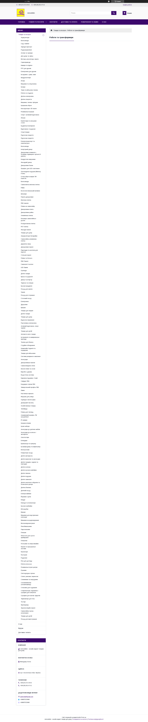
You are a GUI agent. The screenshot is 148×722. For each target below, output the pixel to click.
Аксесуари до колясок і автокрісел (28, 433)
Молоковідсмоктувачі (28, 523)
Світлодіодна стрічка (28, 573)
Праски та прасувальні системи (28, 547)
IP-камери (24, 420)
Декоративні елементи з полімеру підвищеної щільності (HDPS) (31, 154)
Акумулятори (25, 37)
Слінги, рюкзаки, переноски (29, 576)
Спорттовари (25, 132)
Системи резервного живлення (30, 356)
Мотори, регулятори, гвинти (29, 59)
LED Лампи (24, 267)
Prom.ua (83, 717)
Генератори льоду (27, 453)
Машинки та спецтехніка (28, 84)
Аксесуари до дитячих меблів (30, 429)
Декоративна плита (27, 209)
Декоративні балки (27, 165)
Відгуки (20, 628)
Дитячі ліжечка (25, 473)
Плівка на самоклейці (28, 206)
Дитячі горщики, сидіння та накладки (29, 463)
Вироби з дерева (26, 372)
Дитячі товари (25, 273)
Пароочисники (25, 529)
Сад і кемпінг (25, 43)
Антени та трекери (27, 53)
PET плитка (24, 226)
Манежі (23, 512)
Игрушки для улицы (27, 396)
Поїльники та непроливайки (29, 543)
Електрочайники (26, 493)
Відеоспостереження (27, 320)
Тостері (23, 602)
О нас (104, 22)
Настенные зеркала (27, 393)
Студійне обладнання (28, 345)
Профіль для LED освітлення (30, 168)
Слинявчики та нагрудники (29, 579)
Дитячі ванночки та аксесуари (30, 459)
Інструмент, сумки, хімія (28, 74)
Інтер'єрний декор (26, 149)
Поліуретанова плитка (28, 223)
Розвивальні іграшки (27, 111)
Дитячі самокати (26, 479)
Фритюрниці (25, 605)
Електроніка (25, 301)
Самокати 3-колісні (27, 264)
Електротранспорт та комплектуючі (28, 142)
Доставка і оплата (24, 632)
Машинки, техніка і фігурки (29, 102)
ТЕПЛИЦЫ (24, 409)
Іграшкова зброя (26, 105)
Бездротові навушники (28, 159)
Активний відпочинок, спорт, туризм (30, 327)
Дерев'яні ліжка (26, 244)
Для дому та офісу (27, 56)
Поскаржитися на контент (79, 719)
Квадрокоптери (26, 77)
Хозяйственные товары (28, 406)
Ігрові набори (25, 426)
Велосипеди (25, 40)
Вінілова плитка (26, 200)
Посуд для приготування (29, 619)
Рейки (22, 188)
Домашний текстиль (27, 403)
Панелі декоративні (27, 197)
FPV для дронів (26, 68)
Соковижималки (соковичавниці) (26, 583)
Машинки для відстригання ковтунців (29, 516)
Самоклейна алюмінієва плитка (28, 240)
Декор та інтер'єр (26, 280)
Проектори (24, 552)
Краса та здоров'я (27, 276)
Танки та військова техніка (29, 90)
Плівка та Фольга (26, 258)
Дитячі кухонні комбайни (29, 470)
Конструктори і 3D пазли (29, 108)
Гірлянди (24, 270)
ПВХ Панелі (24, 261)
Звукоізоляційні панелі (28, 608)
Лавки (23, 390)
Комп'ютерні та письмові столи (28, 122)
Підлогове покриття (27, 135)
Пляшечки (24, 540)
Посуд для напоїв (26, 289)
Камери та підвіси (26, 65)
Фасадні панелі (26, 229)
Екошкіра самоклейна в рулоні (28, 219)
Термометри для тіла (27, 599)
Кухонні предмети (26, 286)
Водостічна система (27, 375)
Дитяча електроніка (27, 96)
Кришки (23, 307)
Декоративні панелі (27, 247)
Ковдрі (23, 500)
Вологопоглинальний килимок (30, 191)
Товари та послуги (36, 22)
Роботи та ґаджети (27, 93)
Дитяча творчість (26, 99)
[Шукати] (113, 13)
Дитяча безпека (26, 487)
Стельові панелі (26, 255)
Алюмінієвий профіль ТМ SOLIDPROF (29, 416)
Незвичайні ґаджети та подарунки (28, 349)
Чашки (23, 292)
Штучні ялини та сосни (28, 369)
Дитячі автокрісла (26, 456)
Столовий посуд (26, 298)
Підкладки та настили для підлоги (29, 251)
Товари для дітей (26, 331)
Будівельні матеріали (28, 126)
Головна (21, 22)
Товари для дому (26, 233)
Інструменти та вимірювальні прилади (30, 338)
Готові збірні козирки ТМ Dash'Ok (28, 177)
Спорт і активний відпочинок (30, 115)
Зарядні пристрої (26, 47)
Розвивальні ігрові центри (29, 567)
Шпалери (24, 194)
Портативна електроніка (28, 323)
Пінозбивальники (26, 526)
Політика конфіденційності (95, 719)
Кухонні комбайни (26, 506)
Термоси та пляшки (27, 283)
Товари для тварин (27, 310)
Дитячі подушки (26, 476)
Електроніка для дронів (28, 71)
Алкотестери (25, 437)
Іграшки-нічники (26, 423)
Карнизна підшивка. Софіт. (29, 378)
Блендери (24, 440)
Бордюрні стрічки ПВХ (28, 384)
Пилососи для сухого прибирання (28, 536)
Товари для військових (28, 353)
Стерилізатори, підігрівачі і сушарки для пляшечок (29, 591)
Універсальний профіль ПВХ (30, 387)
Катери (23, 87)
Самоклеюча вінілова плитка (30, 184)
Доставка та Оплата (69, 22)
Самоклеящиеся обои (28, 365)
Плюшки (23, 532)
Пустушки (24, 555)
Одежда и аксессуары (28, 399)
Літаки (23, 81)
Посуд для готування (28, 295)
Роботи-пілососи (26, 564)
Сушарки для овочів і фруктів (30, 595)
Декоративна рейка (27, 212)
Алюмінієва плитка (27, 215)
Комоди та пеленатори (28, 503)
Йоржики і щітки (26, 496)
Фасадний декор (26, 162)
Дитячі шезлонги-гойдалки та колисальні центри (30, 483)
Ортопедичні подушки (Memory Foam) (31, 172)
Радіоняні (24, 558)
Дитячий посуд (25, 490)
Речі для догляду (26, 561)
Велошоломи (25, 449)
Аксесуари (24, 359)
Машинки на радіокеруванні (30, 520)
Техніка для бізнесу (27, 342)
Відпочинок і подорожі (28, 129)
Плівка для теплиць (27, 412)
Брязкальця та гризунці (28, 443)
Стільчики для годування (29, 587)
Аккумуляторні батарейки (29, 236)
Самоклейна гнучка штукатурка (27, 612)
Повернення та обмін (89, 22)
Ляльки (23, 118)
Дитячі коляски (25, 467)
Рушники (23, 570)
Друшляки (24, 304)
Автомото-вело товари (28, 334)
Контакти (53, 22)
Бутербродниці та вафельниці (30, 446)
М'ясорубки (24, 509)
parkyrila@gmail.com (26, 696)
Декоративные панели (28, 362)
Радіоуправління (26, 50)
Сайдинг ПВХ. (25, 381)
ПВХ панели (24, 203)
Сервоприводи (25, 62)
